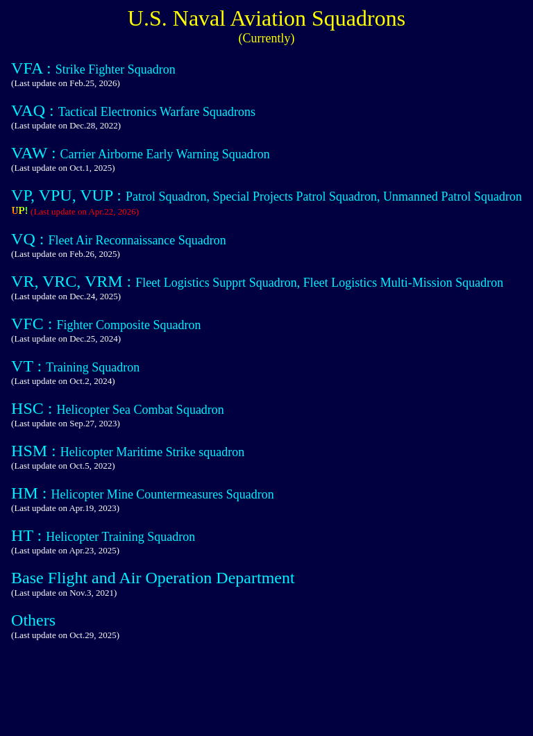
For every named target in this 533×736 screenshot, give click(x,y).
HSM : (35, 451)
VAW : (35, 153)
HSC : (33, 408)
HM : (31, 493)
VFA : (33, 68)
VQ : (29, 239)
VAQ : (34, 110)
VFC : (33, 324)
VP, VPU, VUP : (68, 195)
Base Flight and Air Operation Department (153, 578)
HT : (28, 535)
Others (33, 620)
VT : (28, 366)
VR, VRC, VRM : (73, 281)
